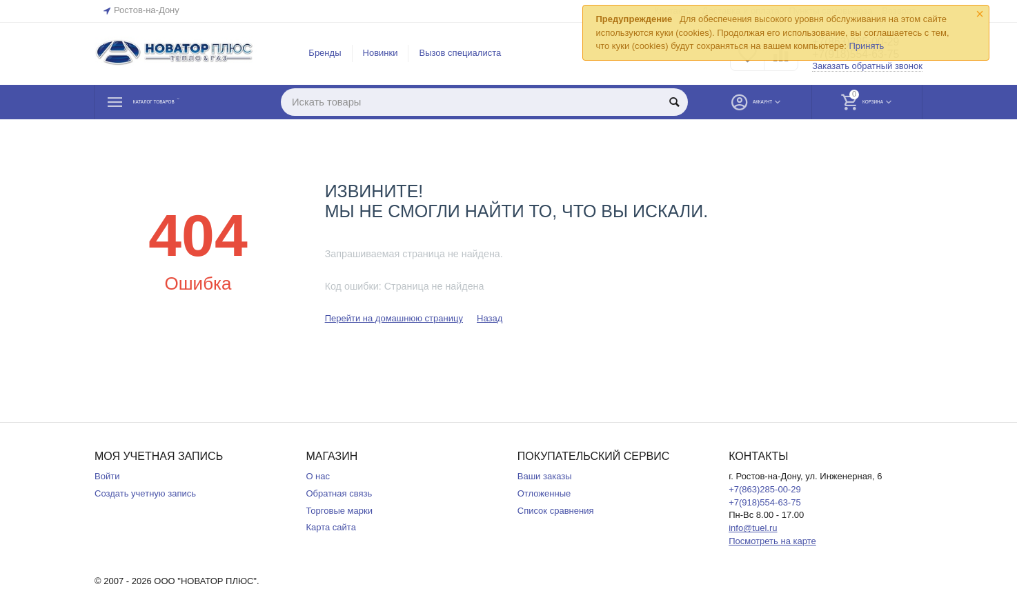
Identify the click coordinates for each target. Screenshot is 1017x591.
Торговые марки (339, 510)
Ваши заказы (544, 476)
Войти (107, 476)
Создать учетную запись (145, 493)
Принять (866, 46)
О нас (318, 476)
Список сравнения (555, 510)
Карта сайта (331, 527)
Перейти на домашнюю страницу (394, 318)
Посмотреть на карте (772, 541)
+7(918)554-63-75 (765, 502)
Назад (489, 318)
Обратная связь (339, 493)
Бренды (324, 53)
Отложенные (544, 493)
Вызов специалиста (460, 53)
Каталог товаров (177, 102)
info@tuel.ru (753, 528)
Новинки (380, 53)
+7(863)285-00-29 (765, 489)
